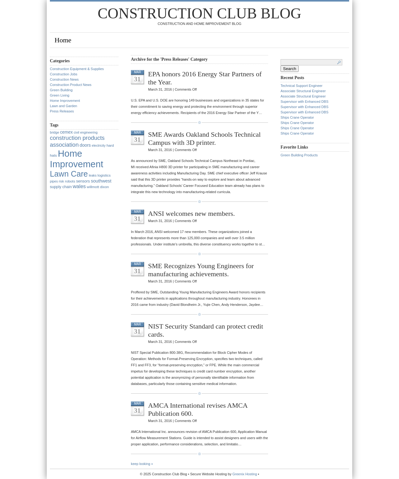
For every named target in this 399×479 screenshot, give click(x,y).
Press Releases (62, 111)
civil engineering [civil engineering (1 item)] (85, 132)
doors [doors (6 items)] (85, 145)
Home (63, 40)
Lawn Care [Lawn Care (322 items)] (69, 173)
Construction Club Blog (199, 13)
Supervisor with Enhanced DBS (304, 101)
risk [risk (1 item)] (61, 181)
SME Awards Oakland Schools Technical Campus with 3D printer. (204, 138)
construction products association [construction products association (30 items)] (77, 141)
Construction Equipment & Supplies (77, 69)
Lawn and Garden (63, 106)
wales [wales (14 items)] (79, 186)
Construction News (64, 79)
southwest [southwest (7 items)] (101, 180)
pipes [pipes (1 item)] (54, 181)
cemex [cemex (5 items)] (66, 132)
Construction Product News (70, 85)
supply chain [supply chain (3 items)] (61, 187)
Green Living (59, 95)
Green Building (61, 90)
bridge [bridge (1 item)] (54, 132)
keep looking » (142, 464)
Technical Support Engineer (302, 86)
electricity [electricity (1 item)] (98, 145)
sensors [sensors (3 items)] (83, 181)
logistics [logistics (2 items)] (104, 175)
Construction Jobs (63, 74)
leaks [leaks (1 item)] (93, 175)
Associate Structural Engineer (303, 91)
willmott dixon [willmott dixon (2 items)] (98, 187)
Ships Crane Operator (297, 117)
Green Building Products (299, 155)
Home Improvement (65, 100)
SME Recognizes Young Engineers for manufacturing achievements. (201, 270)
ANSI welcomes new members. (191, 213)
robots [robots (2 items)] (70, 181)
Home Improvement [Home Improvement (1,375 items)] (76, 158)
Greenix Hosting (244, 474)
